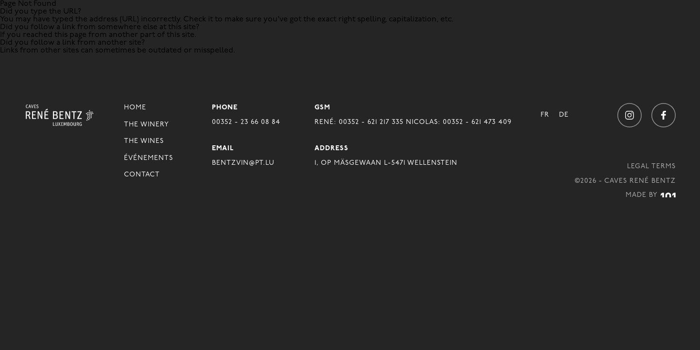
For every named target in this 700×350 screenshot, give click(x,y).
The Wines (144, 141)
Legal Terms (651, 166)
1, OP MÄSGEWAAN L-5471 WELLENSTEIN (386, 163)
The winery (146, 124)
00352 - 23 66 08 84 (246, 122)
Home (135, 107)
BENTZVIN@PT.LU (243, 163)
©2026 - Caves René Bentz (625, 181)
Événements (148, 158)
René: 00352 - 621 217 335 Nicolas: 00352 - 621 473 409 (413, 122)
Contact (142, 174)
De (564, 115)
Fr (545, 115)
